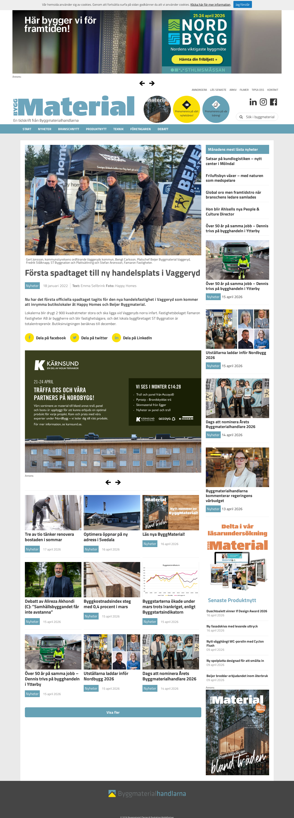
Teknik (118, 129)
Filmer (244, 90)
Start (27, 129)
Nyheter (44, 129)
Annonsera (199, 90)
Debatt (163, 129)
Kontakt (272, 90)
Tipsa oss (258, 90)
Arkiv (233, 90)
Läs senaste (218, 90)
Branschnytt (68, 129)
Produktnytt (96, 129)
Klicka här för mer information (210, 4)
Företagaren (140, 129)
